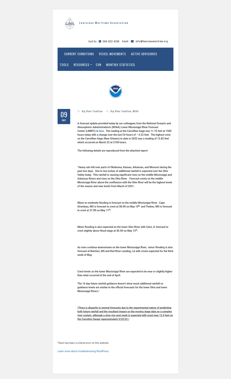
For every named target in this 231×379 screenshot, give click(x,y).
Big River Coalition (92, 111)
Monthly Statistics (120, 64)
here (101, 131)
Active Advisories (144, 54)
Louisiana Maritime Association (103, 23)
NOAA (136, 111)
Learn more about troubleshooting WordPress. (83, 351)
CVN (98, 64)
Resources (81, 64)
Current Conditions (79, 54)
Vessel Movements (112, 54)
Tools (64, 64)
